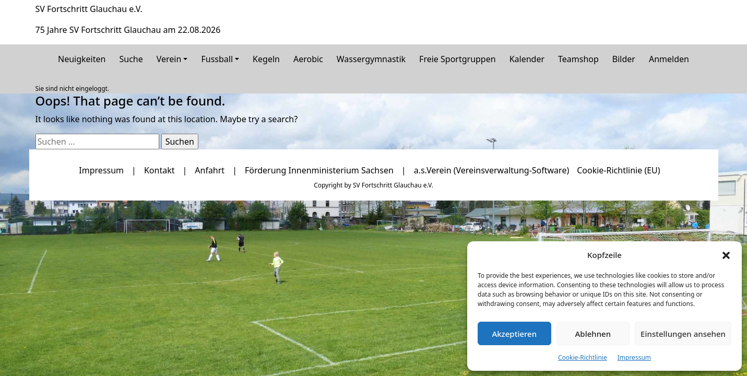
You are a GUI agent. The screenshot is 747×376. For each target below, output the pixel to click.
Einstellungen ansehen (683, 333)
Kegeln (266, 59)
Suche (131, 59)
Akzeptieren (514, 333)
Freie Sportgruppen (457, 59)
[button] (726, 255)
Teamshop (578, 59)
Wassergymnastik (371, 59)
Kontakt (159, 170)
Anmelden (669, 59)
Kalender (526, 59)
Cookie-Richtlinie (582, 357)
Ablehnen (593, 333)
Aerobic (308, 59)
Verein (169, 59)
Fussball (217, 59)
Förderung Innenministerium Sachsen (319, 170)
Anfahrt (209, 170)
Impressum (634, 357)
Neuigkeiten (81, 59)
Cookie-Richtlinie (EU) (618, 170)
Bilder (623, 59)
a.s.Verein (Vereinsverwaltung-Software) (492, 170)
